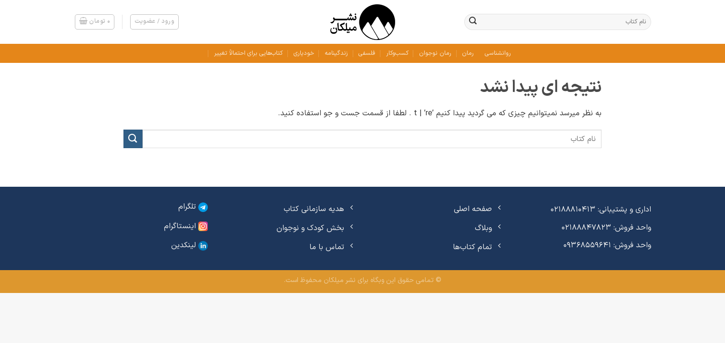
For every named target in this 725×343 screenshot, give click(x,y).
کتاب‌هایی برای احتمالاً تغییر (248, 53)
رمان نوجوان (435, 53)
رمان (468, 53)
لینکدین (189, 245)
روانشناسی (498, 53)
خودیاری (304, 53)
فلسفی (366, 53)
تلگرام (193, 206)
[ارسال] (473, 22)
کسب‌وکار (397, 53)
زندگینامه (336, 53)
